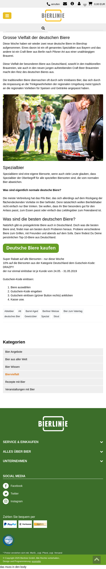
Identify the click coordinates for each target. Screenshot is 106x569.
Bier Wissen (12, 366)
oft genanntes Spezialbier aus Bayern (67, 47)
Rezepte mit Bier (15, 381)
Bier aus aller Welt (16, 359)
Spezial (45, 316)
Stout (56, 316)
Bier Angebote (13, 351)
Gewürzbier (31, 316)
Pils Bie (45, 198)
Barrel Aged (32, 311)
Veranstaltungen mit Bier (20, 389)
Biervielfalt (12, 374)
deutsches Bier (12, 316)
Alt (19, 311)
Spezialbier (13, 167)
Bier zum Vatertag (73, 311)
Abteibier (9, 311)
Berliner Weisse (51, 311)
